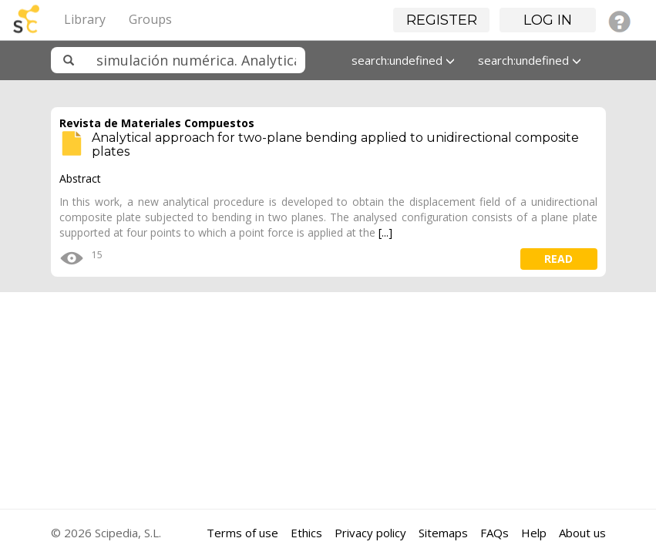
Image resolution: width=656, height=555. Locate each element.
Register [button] (441, 20)
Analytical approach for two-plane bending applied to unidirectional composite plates (335, 144)
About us (582, 532)
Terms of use (242, 532)
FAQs (494, 532)
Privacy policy (370, 532)
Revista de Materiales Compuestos (156, 123)
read (558, 258)
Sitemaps (443, 532)
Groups (150, 19)
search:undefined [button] (403, 60)
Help (534, 532)
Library (85, 19)
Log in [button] (547, 20)
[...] (385, 232)
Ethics (306, 532)
